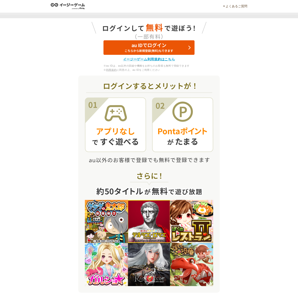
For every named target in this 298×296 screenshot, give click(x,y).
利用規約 (111, 69)
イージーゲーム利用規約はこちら (149, 59)
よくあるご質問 (236, 6)
